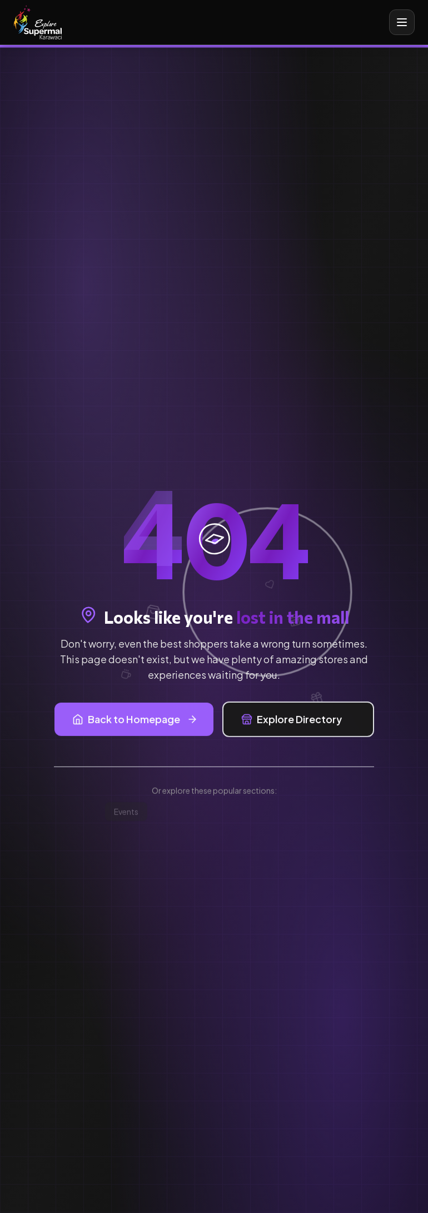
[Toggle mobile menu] (402, 22)
